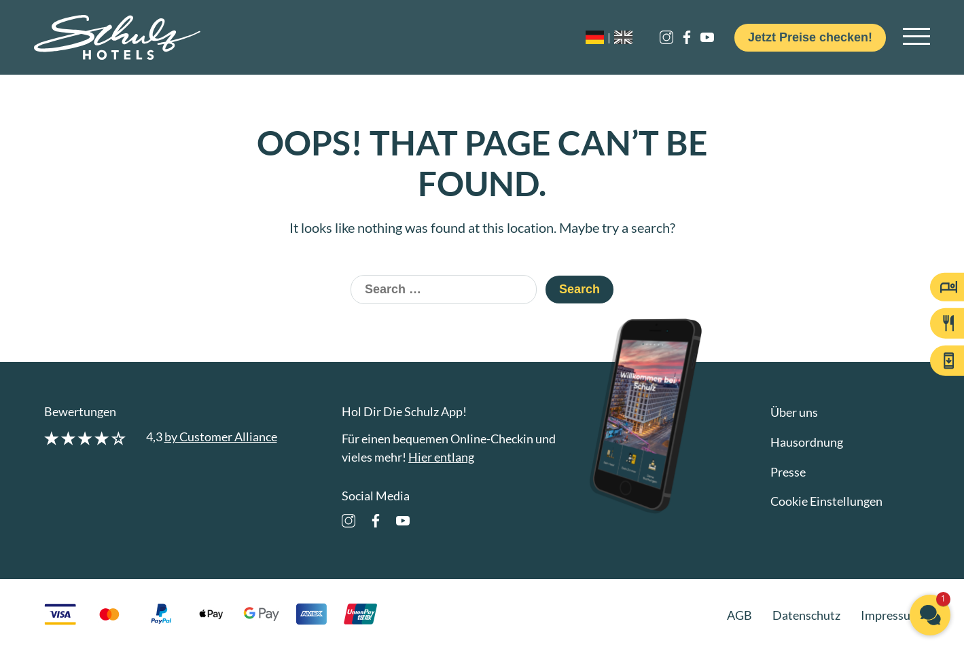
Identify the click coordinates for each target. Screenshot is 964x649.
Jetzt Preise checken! (810, 37)
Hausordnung (806, 441)
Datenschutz (806, 615)
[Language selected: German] (623, 37)
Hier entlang (441, 456)
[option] (626, 37)
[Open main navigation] (916, 37)
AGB (739, 615)
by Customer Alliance (220, 436)
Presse (788, 471)
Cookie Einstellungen (826, 501)
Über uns (794, 412)
